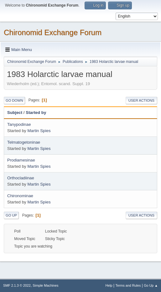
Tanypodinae (19, 124)
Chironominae (20, 195)
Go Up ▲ (151, 285)
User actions (141, 100)
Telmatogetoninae (23, 142)
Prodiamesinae (21, 160)
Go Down (14, 100)
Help (109, 285)
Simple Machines (45, 285)
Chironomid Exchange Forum (52, 32)
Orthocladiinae (20, 178)
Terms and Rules (128, 285)
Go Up (11, 215)
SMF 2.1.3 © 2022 (17, 285)
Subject (14, 112)
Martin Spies (38, 130)
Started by (36, 112)
